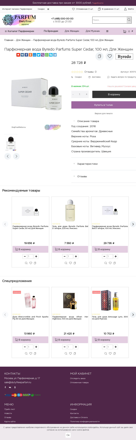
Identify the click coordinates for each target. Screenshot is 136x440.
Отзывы (82, 176)
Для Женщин (72, 31)
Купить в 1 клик (103, 105)
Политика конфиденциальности (85, 421)
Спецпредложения (17, 281)
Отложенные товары (79, 382)
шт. (82, 9)
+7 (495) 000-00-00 (62, 18)
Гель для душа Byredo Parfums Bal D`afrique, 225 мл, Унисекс (70, 227)
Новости (8, 413)
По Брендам (51, 31)
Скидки (41, 9)
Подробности (97, 3)
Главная (8, 40)
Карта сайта (9, 421)
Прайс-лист (9, 409)
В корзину (114, 94)
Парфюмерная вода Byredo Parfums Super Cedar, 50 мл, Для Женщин (30, 227)
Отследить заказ (77, 378)
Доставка (96, 77)
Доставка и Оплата (79, 417)
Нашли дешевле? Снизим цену (122, 86)
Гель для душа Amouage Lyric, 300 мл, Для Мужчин (110, 318)
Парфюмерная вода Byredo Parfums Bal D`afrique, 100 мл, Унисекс (110, 227)
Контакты (74, 413)
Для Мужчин (93, 31)
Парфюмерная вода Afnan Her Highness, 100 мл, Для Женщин (70, 318)
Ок (68, 435)
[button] (48, 9)
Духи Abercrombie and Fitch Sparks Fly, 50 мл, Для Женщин (30, 318)
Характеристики (87, 163)
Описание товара (88, 121)
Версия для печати (104, 113)
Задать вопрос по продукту (123, 77)
